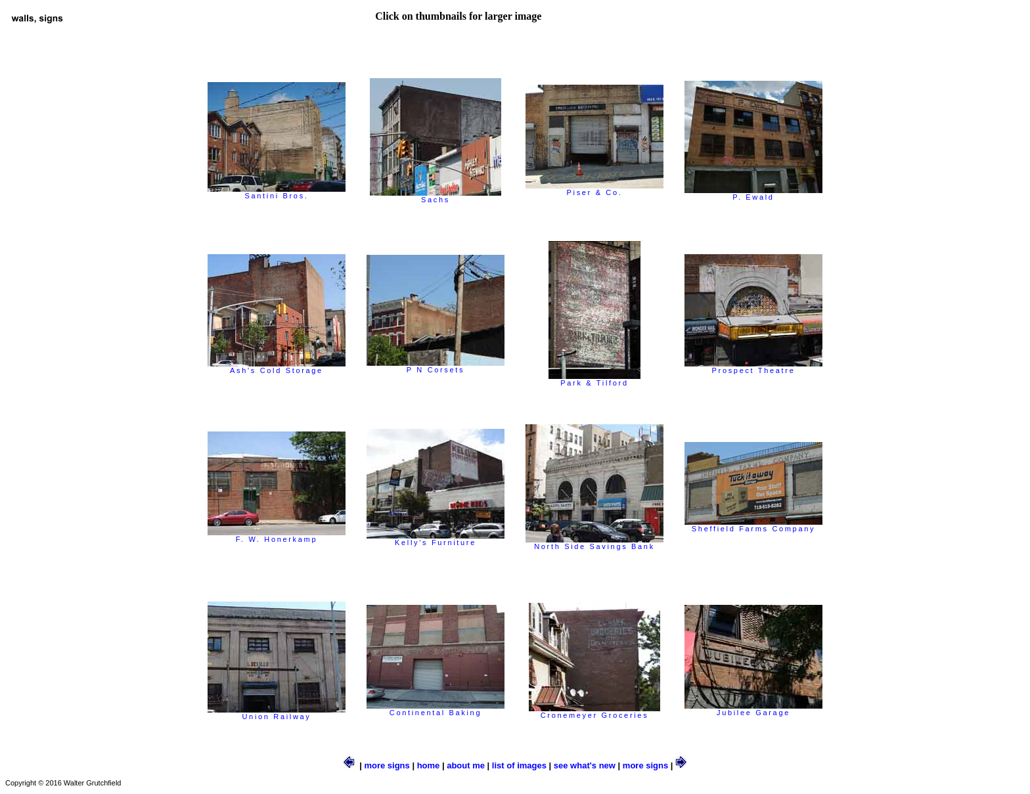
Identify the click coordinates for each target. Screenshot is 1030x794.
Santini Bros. (277, 192)
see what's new (585, 765)
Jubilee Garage (753, 709)
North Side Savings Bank (594, 543)
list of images (519, 765)
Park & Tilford (594, 379)
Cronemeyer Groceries (594, 712)
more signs (386, 765)
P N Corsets (435, 366)
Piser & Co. (594, 189)
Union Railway (277, 713)
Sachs (435, 196)
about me (466, 765)
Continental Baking (435, 709)
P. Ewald (753, 194)
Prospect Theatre (753, 367)
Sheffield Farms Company (753, 525)
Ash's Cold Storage (277, 367)
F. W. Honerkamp (277, 536)
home (428, 765)
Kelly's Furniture (435, 539)
